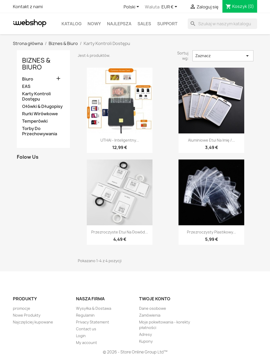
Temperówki (35, 121)
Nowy (94, 24)
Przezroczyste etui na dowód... (119, 232)
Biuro (27, 79)
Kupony (146, 341)
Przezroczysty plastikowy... (211, 232)
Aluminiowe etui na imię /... (211, 140)
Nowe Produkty (26, 315)
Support (167, 24)
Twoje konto (154, 299)
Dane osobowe (152, 308)
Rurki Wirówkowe (40, 114)
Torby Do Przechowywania (39, 131)
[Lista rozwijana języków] (132, 7)
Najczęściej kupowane (33, 322)
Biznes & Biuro (36, 64)
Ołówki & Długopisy (42, 106)
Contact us (86, 328)
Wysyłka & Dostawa (93, 308)
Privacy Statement (92, 322)
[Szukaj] (222, 23)
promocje (21, 308)
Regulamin (85, 315)
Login (81, 335)
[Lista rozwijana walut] (170, 7)
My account (86, 342)
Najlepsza (119, 24)
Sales (144, 24)
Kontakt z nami (28, 6)
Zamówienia (149, 315)
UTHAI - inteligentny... (119, 140)
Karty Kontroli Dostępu (36, 96)
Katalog (71, 24)
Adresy (145, 334)
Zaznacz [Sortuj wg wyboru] (223, 56)
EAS (26, 86)
